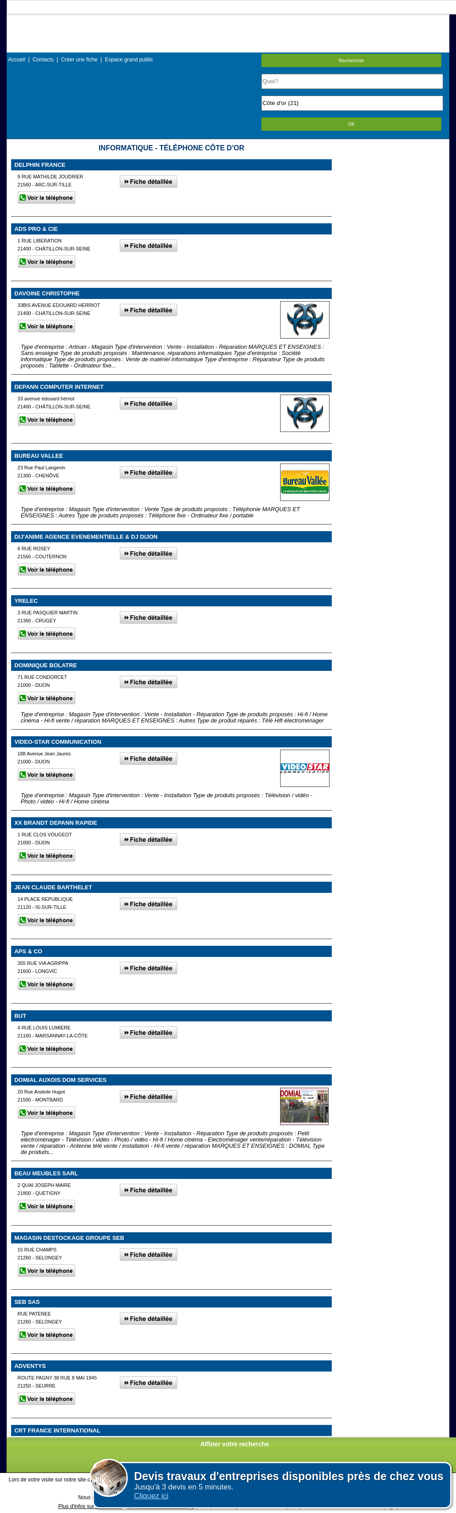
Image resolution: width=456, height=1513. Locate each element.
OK (351, 124)
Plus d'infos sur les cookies (90, 1506)
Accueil (16, 59)
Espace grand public (129, 59)
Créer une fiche (79, 59)
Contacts (43, 59)
